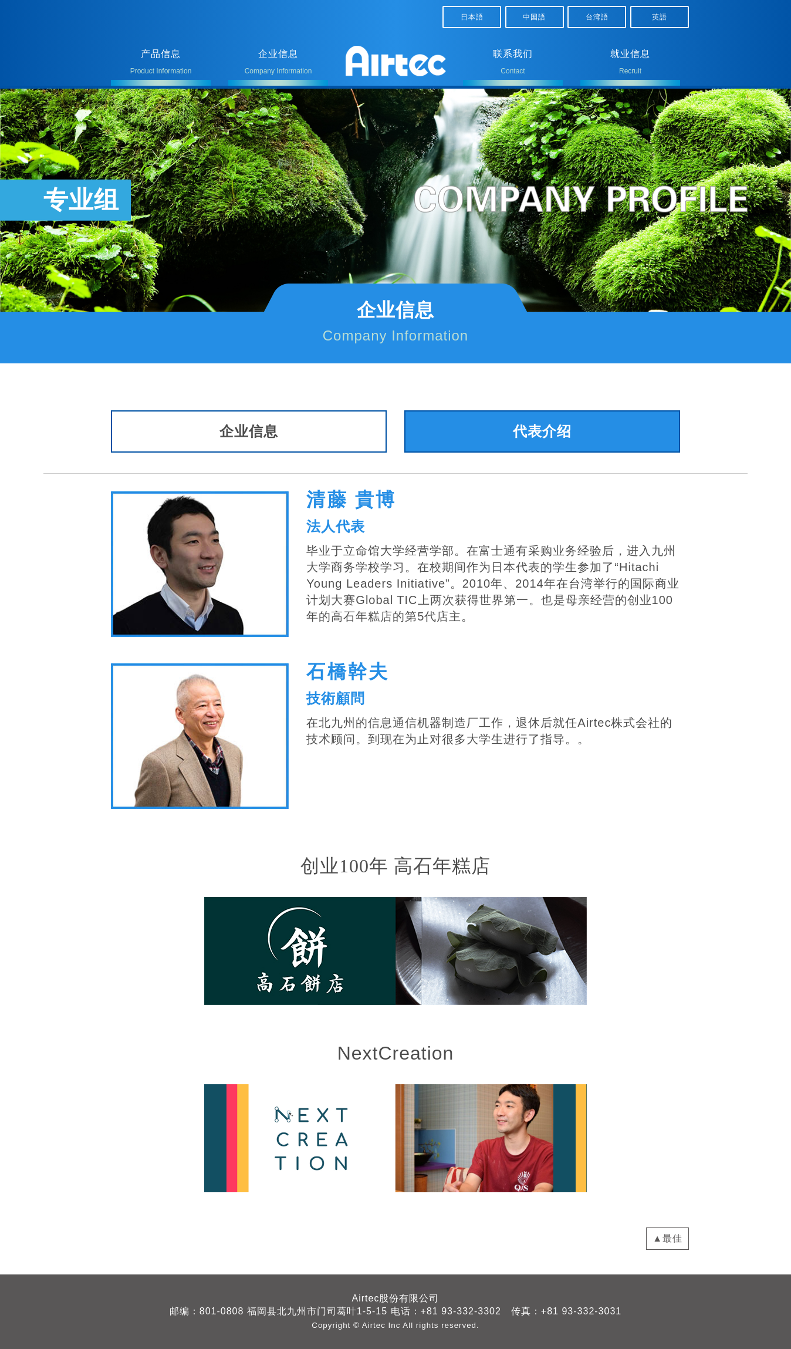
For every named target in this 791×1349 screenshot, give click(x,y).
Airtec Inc (381, 1325)
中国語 (534, 17)
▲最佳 (667, 1238)
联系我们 (513, 64)
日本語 (472, 17)
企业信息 (278, 64)
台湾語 (597, 17)
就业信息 (630, 64)
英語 (659, 17)
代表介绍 (542, 431)
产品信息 (161, 64)
